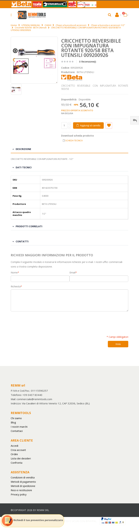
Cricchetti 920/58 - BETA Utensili (31, 27)
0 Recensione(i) (87, 61)
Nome (14, 272)
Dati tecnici (24, 167)
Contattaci (17, 431)
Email (72, 272)
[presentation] (37, 321)
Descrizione (23, 149)
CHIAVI (48, 25)
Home (14, 25)
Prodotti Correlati (29, 226)
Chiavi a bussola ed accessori (71, 25)
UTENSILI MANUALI (30, 25)
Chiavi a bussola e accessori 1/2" (108, 25)
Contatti (22, 241)
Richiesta (16, 286)
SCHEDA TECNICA (74, 140)
